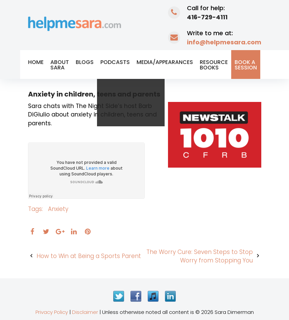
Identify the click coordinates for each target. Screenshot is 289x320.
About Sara (59, 64)
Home (36, 62)
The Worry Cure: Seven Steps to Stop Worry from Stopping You (199, 256)
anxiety (58, 209)
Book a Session (246, 64)
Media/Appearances (165, 62)
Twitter (118, 296)
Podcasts (115, 62)
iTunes (153, 296)
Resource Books (214, 64)
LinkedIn (170, 296)
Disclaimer (85, 312)
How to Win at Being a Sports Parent (89, 256)
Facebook (135, 296)
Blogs (85, 62)
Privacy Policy (51, 312)
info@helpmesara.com (224, 42)
